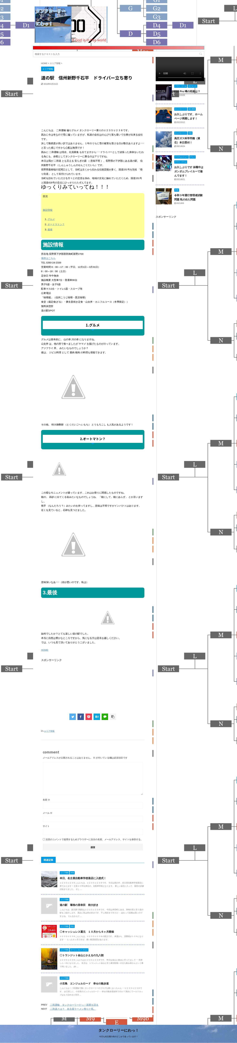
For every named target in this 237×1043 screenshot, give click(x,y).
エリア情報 (49, 731)
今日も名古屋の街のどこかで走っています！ (118, 1036)
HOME (44, 650)
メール (47, 813)
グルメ (51, 219)
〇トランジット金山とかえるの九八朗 (82, 955)
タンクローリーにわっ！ (118, 1030)
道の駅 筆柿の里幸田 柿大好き (79, 905)
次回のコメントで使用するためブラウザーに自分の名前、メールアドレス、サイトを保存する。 (94, 839)
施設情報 (47, 210)
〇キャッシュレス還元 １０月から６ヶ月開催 (87, 931)
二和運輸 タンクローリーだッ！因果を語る (74, 1004)
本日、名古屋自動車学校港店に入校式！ (83, 878)
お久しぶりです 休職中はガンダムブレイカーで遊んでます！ (188, 171)
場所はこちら (48, 258)
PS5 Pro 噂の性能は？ (187, 91)
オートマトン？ (56, 224)
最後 (50, 229)
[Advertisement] (65, 107)
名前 (46, 799)
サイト (46, 826)
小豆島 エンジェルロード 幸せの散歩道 (84, 983)
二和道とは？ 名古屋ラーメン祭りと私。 (73, 1009)
